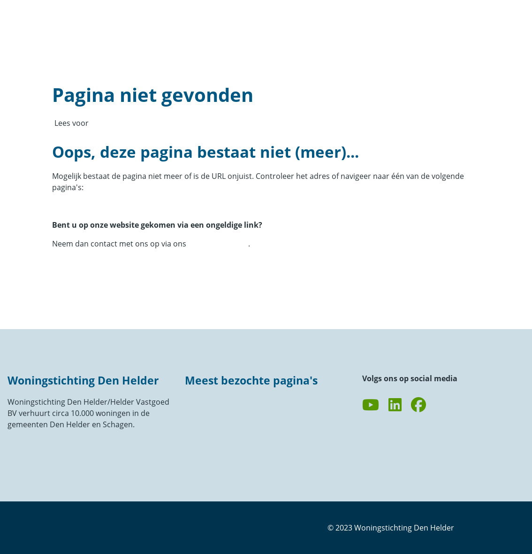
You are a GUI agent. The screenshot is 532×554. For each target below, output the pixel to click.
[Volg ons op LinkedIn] (395, 405)
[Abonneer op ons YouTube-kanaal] (370, 405)
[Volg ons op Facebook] (418, 405)
